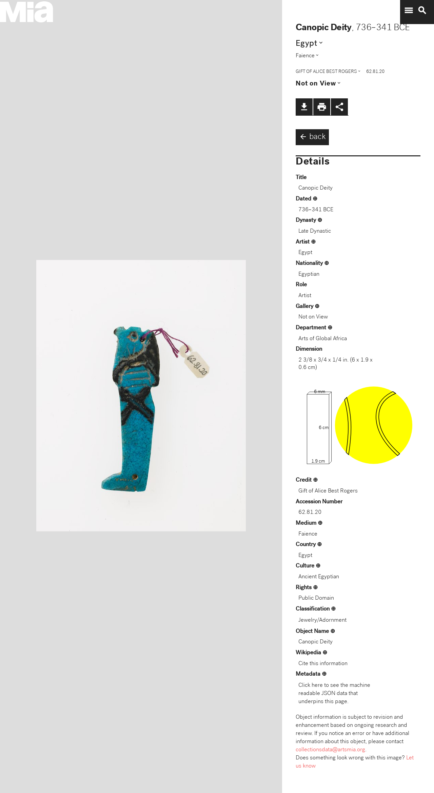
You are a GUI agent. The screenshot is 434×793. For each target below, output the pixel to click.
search (422, 10)
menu (408, 10)
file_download (304, 107)
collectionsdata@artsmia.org (330, 750)
